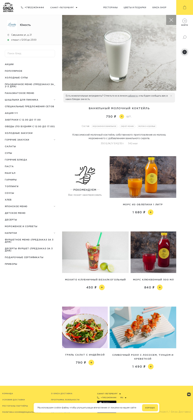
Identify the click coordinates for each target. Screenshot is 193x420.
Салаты (10, 146)
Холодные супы (16, 77)
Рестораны (110, 7)
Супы (8, 153)
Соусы (9, 193)
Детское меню (15, 213)
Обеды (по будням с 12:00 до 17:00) (30, 126)
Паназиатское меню (19, 93)
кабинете (133, 96)
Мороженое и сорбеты (21, 226)
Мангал (10, 173)
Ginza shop (159, 7)
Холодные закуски (19, 133)
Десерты (11, 219)
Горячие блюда (16, 159)
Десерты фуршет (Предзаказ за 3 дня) (29, 249)
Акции (9, 64)
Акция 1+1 (11, 113)
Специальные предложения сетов (29, 106)
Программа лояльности (65, 400)
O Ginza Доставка (62, 393)
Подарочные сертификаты (24, 257)
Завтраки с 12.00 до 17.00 (23, 120)
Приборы (11, 264)
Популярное (13, 71)
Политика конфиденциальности (21, 412)
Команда (7, 393)
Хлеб (8, 199)
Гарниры (11, 179)
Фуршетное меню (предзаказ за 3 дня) (29, 240)
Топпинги (11, 186)
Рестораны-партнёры (15, 406)
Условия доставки (13, 400)
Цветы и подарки (135, 7)
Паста (9, 166)
